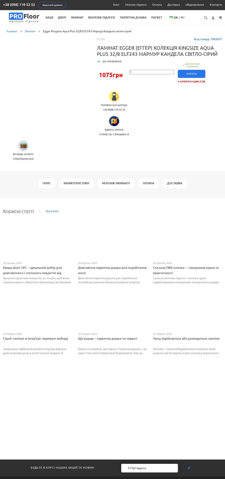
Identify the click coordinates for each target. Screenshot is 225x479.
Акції (78, 17)
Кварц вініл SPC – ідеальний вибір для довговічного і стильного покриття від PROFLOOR (32, 276)
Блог (116, 4)
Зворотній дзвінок (52, 5)
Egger (101, 42)
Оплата (157, 4)
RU (211, 21)
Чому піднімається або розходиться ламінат (186, 341)
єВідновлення (194, 4)
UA (204, 21)
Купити (192, 77)
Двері (90, 17)
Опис (47, 186)
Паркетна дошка (161, 17)
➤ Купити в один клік (192, 85)
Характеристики (76, 186)
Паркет (185, 17)
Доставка (173, 4)
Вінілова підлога (130, 17)
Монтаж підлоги (136, 4)
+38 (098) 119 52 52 (19, 4)
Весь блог (52, 214)
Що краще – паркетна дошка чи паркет (107, 341)
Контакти (216, 4)
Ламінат (105, 17)
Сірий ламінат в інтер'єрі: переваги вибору (35, 341)
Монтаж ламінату (116, 186)
